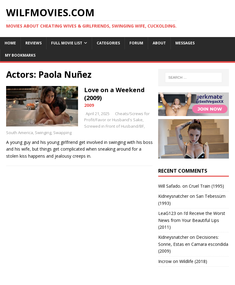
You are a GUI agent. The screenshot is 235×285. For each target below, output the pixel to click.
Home (10, 43)
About (159, 43)
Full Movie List (66, 43)
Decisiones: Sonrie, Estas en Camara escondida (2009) (193, 244)
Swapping (62, 132)
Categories (108, 43)
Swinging (43, 132)
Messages (185, 43)
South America (19, 132)
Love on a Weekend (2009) (114, 94)
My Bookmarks (20, 55)
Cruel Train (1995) (206, 186)
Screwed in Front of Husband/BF (114, 126)
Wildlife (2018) (193, 261)
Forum (136, 43)
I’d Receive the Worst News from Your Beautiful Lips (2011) (191, 220)
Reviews (33, 43)
